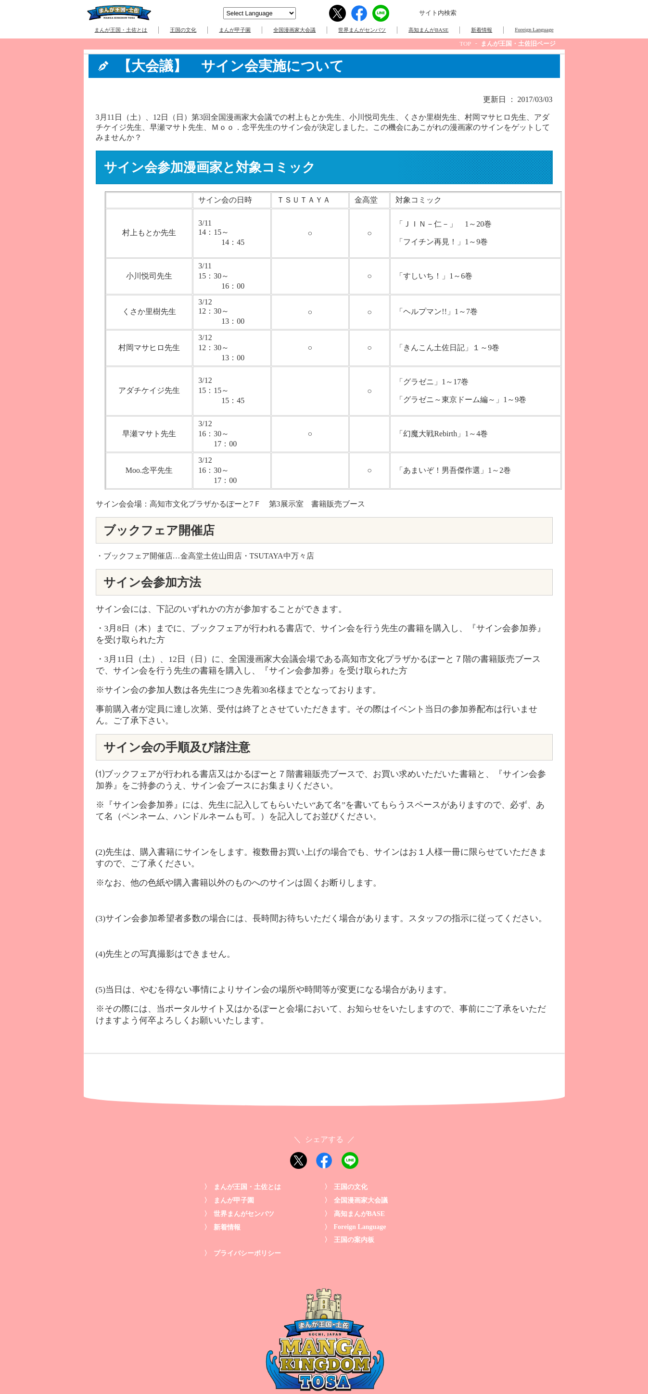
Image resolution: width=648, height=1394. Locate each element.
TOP (465, 43)
